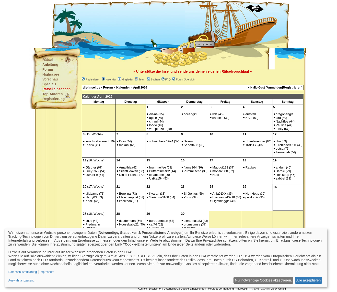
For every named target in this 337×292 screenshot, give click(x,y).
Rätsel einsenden (56, 89)
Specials (49, 84)
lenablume (156, 175)
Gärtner (90, 167)
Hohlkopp (282, 175)
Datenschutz (170, 288)
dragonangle (284, 114)
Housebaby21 (129, 224)
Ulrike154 (156, 178)
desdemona (127, 221)
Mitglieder (127, 79)
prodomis (251, 197)
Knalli (89, 201)
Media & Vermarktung (221, 288)
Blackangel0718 (223, 197)
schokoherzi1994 (161, 141)
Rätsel (47, 60)
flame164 (190, 167)
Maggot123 (220, 167)
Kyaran (154, 193)
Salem (188, 141)
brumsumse (192, 224)
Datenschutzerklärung (22, 272)
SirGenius (191, 193)
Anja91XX (219, 193)
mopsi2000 (220, 171)
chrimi (153, 121)
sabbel (280, 178)
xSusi (188, 197)
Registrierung (53, 99)
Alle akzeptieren (308, 280)
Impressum (242, 288)
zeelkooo (125, 201)
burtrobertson (158, 221)
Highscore (50, 74)
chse (88, 221)
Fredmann (92, 224)
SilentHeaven (128, 171)
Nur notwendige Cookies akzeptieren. (263, 280)
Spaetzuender (255, 141)
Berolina (125, 193)
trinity (279, 129)
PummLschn (192, 171)
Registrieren (93, 79)
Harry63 (91, 197)
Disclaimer (155, 288)
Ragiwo (250, 167)
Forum (47, 69)
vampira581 (157, 129)
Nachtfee (282, 121)
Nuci (215, 175)
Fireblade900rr (286, 145)
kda (215, 114)
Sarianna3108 (159, 197)
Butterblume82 (159, 171)
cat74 (153, 224)
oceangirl (190, 114)
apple (153, 118)
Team (142, 79)
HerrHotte (252, 193)
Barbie (280, 171)
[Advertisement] (144, 24)
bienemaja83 (193, 221)
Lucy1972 (92, 171)
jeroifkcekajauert (97, 141)
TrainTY (251, 145)
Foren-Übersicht (185, 79)
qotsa (280, 148)
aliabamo (91, 193)
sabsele (217, 118)
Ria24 (89, 145)
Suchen (155, 79)
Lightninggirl (221, 201)
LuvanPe (91, 175)
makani (124, 145)
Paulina (281, 125)
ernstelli (250, 114)
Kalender (110, 79)
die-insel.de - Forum (98, 87)
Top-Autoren (52, 94)
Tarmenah (283, 152)
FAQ (168, 79)
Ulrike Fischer (129, 175)
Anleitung (50, 65)
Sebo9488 (191, 145)
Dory (122, 141)
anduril (280, 167)
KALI (248, 118)
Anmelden (274, 87)
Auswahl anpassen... (21, 280)
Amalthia (125, 167)
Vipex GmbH (278, 288)
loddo (153, 125)
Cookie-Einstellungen (193, 288)
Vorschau (50, 79)
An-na (153, 114)
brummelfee (157, 167)
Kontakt (142, 288)
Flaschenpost (128, 197)
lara (278, 118)
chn (278, 141)
